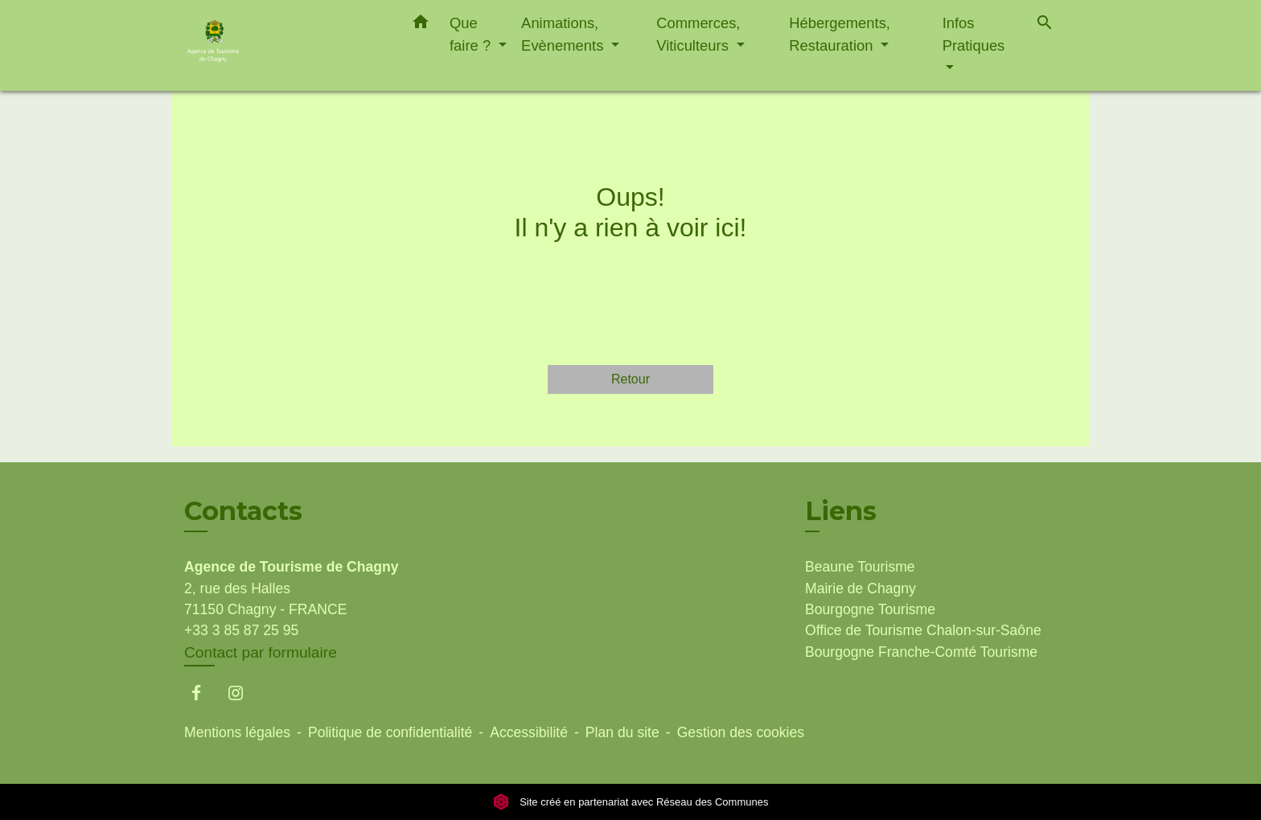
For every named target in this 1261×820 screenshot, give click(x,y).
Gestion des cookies (740, 732)
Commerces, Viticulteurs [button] (698, 34)
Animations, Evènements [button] (564, 34)
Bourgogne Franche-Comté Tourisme (921, 652)
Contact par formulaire (260, 652)
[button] (420, 25)
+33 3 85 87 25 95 (241, 630)
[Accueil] (284, 45)
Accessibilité (529, 732)
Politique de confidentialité (390, 732)
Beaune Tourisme (860, 567)
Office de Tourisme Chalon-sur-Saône (923, 630)
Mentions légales (237, 732)
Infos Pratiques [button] (974, 34)
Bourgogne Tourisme (870, 609)
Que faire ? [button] (472, 34)
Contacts (243, 511)
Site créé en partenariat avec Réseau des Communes (631, 802)
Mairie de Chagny (860, 588)
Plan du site (622, 732)
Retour (630, 379)
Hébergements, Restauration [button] (839, 34)
